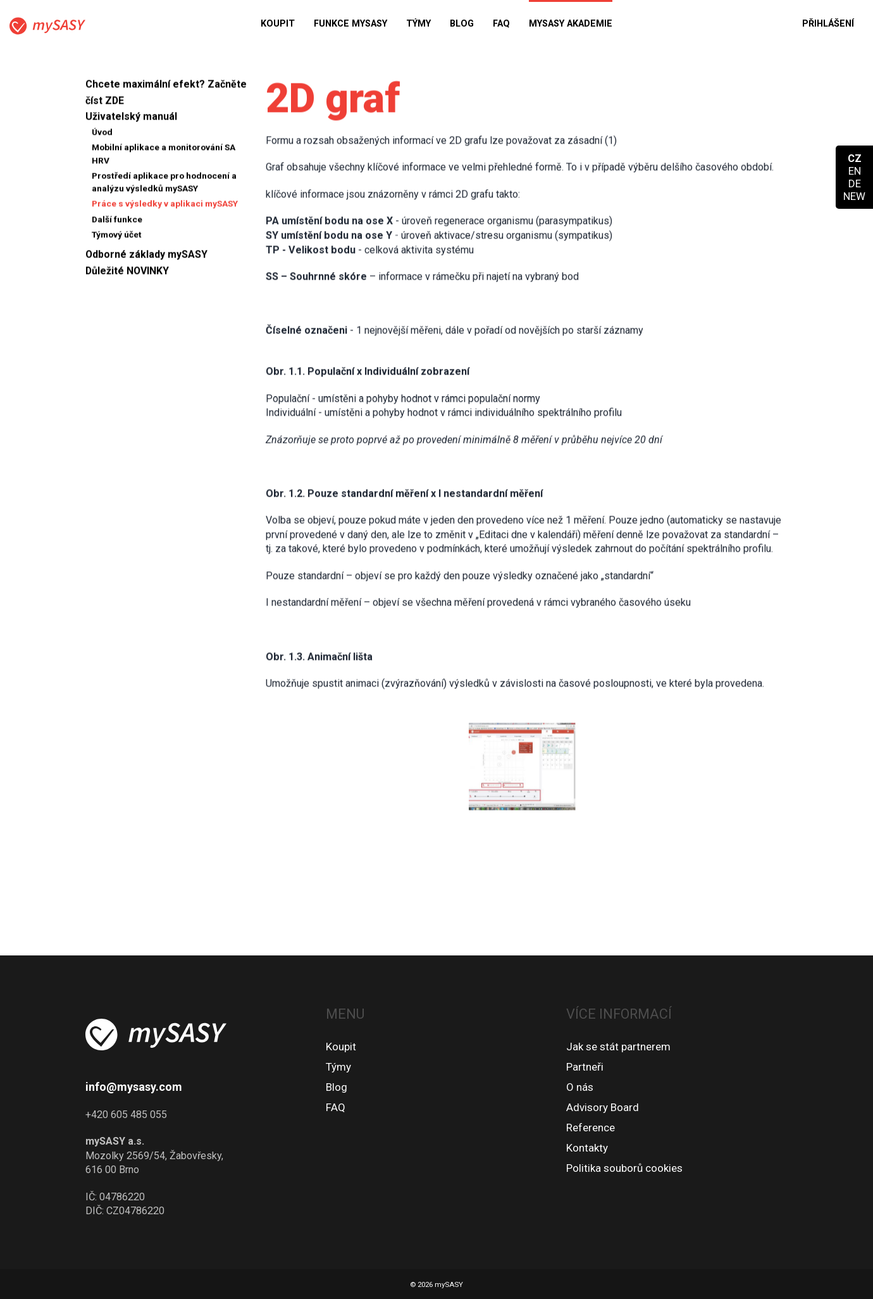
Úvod (102, 136)
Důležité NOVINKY (127, 275)
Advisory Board (602, 1107)
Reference (590, 1127)
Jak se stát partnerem (618, 1046)
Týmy (418, 23)
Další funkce (117, 223)
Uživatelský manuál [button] (131, 121)
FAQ (501, 23)
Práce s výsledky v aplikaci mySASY (165, 207)
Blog (462, 23)
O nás (579, 1087)
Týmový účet (117, 238)
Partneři (585, 1066)
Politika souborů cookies (624, 1168)
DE (854, 183)
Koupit (278, 23)
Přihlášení (828, 23)
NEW (854, 196)
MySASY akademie (570, 23)
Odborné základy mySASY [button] (146, 258)
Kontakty (587, 1147)
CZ (855, 158)
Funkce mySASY (350, 23)
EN (854, 171)
